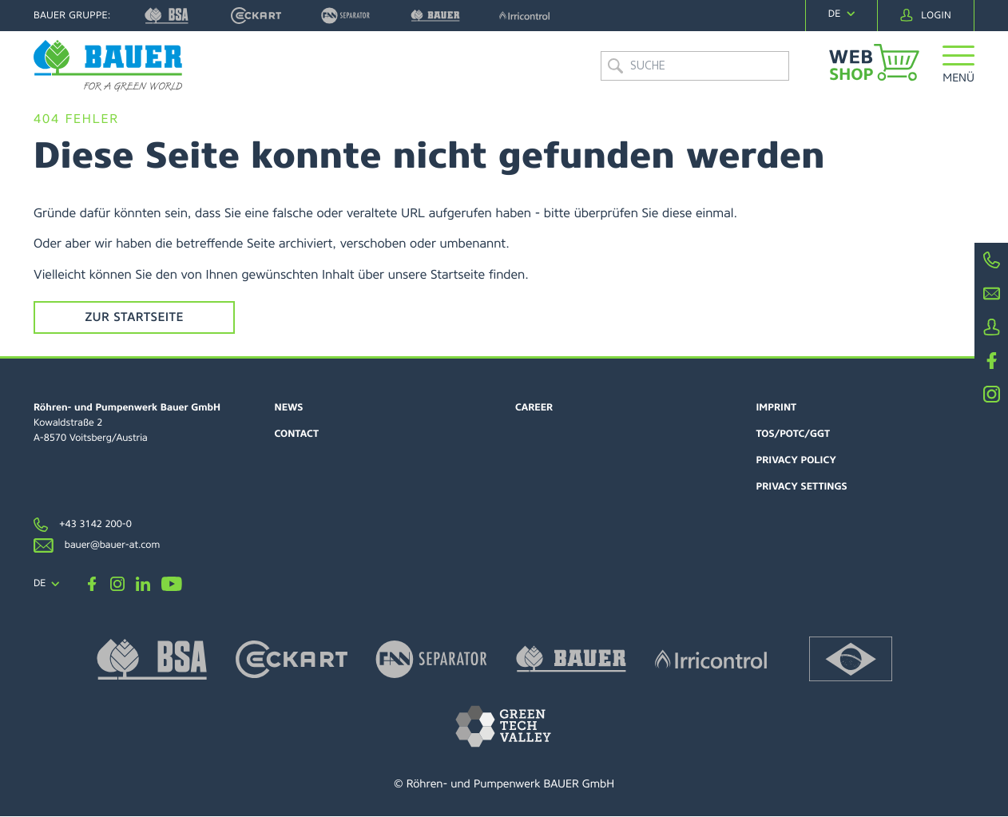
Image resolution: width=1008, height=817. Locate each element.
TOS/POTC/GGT (793, 434)
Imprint (776, 408)
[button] (958, 75)
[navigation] (841, 14)
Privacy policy (796, 460)
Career (534, 408)
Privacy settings (801, 487)
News (289, 408)
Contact (297, 434)
